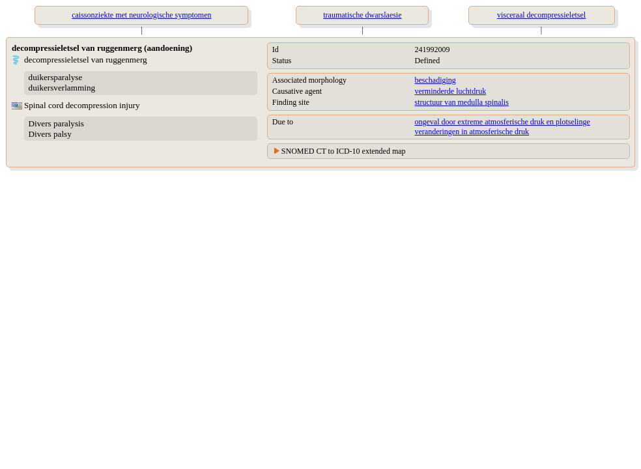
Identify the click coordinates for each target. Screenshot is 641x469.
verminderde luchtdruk (451, 91)
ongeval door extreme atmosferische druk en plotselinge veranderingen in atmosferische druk (502, 126)
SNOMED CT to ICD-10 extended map (343, 151)
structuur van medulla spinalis (462, 102)
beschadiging (435, 80)
